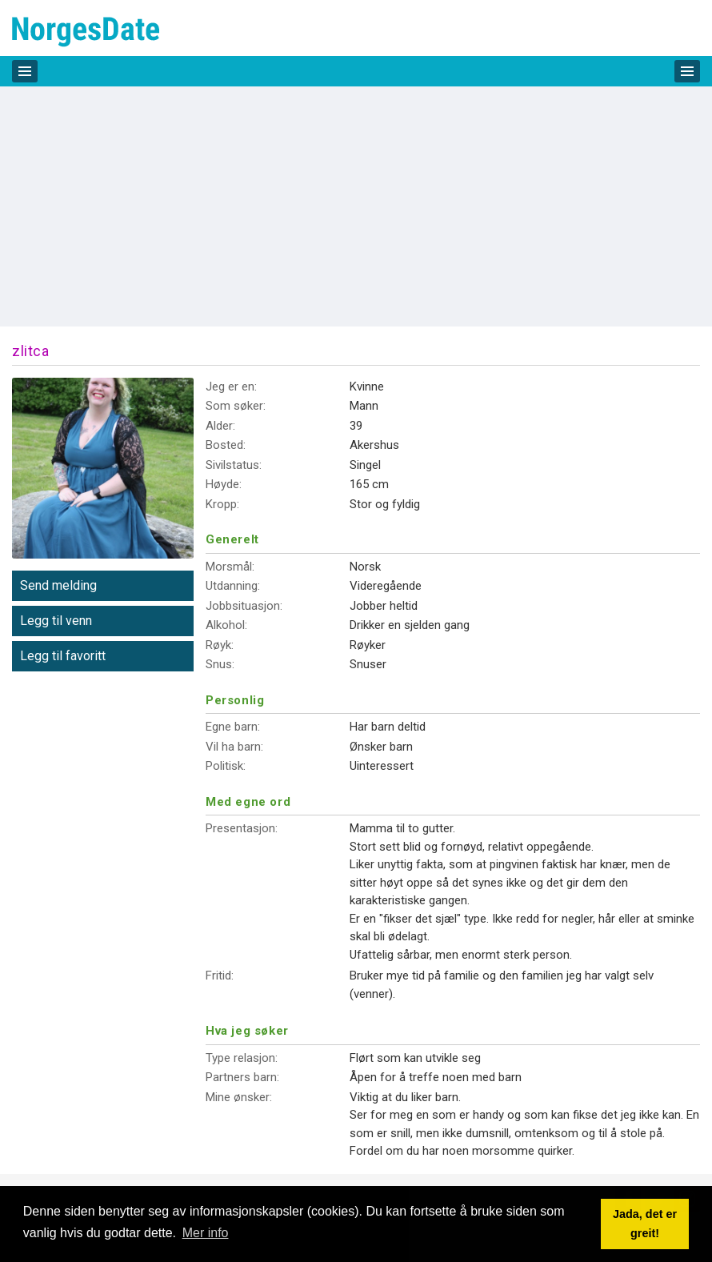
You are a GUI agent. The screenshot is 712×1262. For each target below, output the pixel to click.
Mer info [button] (205, 1233)
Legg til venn (56, 620)
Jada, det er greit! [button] (645, 1224)
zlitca (30, 351)
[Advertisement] (356, 206)
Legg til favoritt (63, 655)
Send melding (58, 585)
